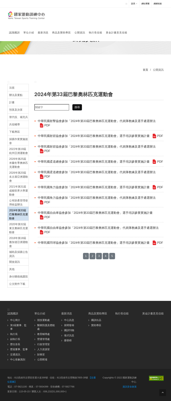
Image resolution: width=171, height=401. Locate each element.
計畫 (12, 102)
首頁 (145, 69)
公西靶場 (42, 359)
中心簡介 (15, 320)
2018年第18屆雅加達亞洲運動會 (18, 242)
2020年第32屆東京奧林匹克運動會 (18, 228)
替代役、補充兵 (18, 117)
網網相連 (158, 4)
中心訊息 (69, 320)
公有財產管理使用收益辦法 (18, 202)
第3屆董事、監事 (18, 327)
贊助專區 (96, 325)
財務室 (41, 354)
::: (126, 3)
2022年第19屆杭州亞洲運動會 (18, 151)
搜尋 (77, 107)
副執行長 (15, 339)
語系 (134, 3)
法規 (12, 87)
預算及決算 (16, 109)
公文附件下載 (17, 283)
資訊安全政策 (130, 386)
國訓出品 (96, 320)
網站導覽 (145, 4)
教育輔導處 (43, 334)
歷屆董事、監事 (19, 349)
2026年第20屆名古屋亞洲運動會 (18, 176)
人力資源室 (43, 349)
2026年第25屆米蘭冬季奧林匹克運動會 (18, 162)
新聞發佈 (69, 325)
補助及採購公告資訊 (18, 254)
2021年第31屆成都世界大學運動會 (18, 190)
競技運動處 (43, 320)
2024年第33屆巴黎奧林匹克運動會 (18, 214)
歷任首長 (15, 344)
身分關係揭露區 (18, 276)
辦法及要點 (16, 95)
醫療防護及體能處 (46, 327)
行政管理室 (43, 344)
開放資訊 (14, 261)
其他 (12, 269)
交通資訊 (15, 354)
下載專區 (14, 131)
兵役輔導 (14, 124)
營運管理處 (43, 339)
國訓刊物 (69, 330)
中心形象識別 (17, 359)
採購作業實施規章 (18, 141)
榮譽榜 (68, 340)
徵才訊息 (69, 335)
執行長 (14, 334)
